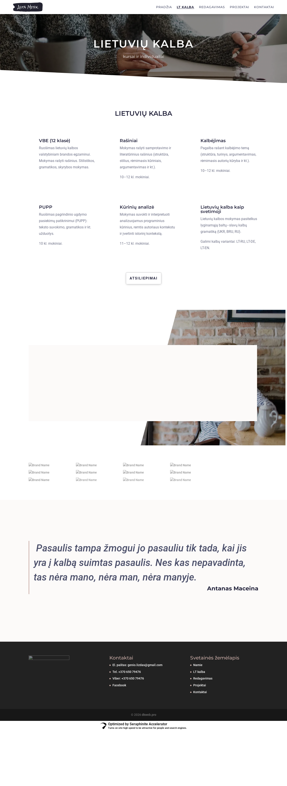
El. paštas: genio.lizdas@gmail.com (137, 689)
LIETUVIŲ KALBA (143, 43)
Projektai (199, 709)
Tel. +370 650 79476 (126, 695)
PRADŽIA (164, 7)
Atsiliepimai (144, 278)
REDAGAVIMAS (212, 7)
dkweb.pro (149, 738)
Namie (197, 689)
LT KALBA (185, 7)
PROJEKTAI (239, 7)
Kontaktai (200, 716)
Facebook (119, 709)
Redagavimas (202, 702)
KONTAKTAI (264, 7)
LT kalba (199, 695)
